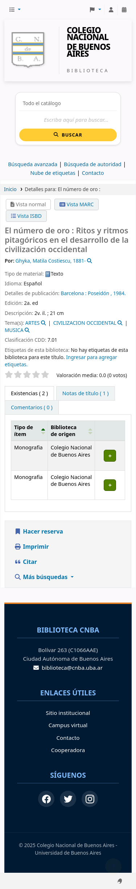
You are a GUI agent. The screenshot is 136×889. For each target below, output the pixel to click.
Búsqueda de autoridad (92, 164)
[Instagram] (90, 799)
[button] (15, 10)
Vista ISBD (26, 215)
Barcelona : (74, 293)
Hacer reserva (38, 531)
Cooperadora (68, 750)
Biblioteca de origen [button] (64, 430)
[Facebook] (46, 799)
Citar (25, 562)
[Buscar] (68, 120)
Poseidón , (100, 293)
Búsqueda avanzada (32, 164)
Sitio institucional (68, 712)
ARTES (32, 322)
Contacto (67, 737)
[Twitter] (68, 799)
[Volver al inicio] (113, 866)
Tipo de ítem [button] (23, 430)
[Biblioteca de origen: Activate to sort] (71, 430)
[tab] (85, 393)
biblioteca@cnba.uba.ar (68, 667)
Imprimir (31, 547)
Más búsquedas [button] (41, 577)
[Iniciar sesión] (111, 10)
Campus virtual (68, 725)
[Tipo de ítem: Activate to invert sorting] (29, 430)
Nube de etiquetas (52, 172)
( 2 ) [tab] (29, 393)
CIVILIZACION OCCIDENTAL (84, 322)
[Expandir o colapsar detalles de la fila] (110, 455)
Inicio (10, 189)
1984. (119, 293)
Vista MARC (76, 204)
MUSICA (14, 330)
